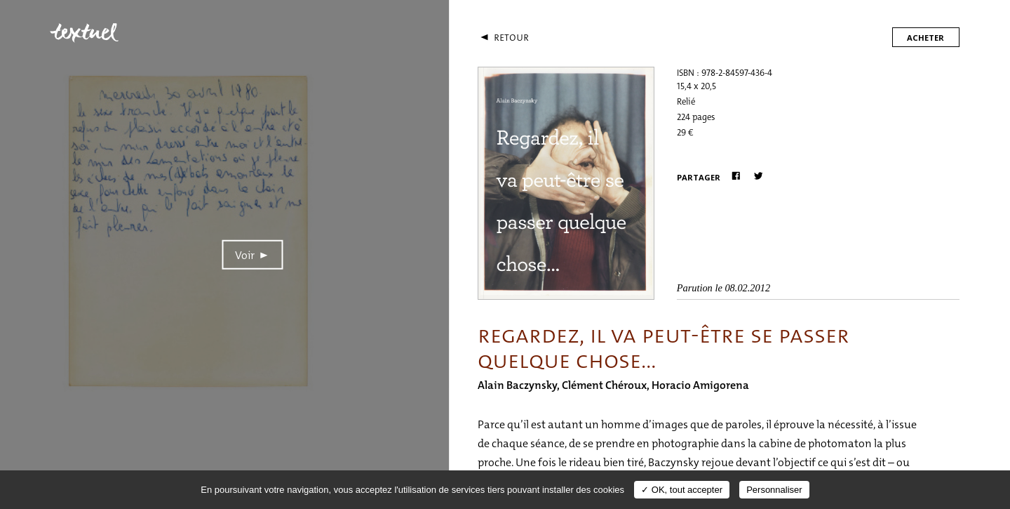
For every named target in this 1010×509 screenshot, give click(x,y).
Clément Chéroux (604, 385)
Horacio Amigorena (700, 385)
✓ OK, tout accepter (681, 489)
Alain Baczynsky (517, 385)
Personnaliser (774, 489)
